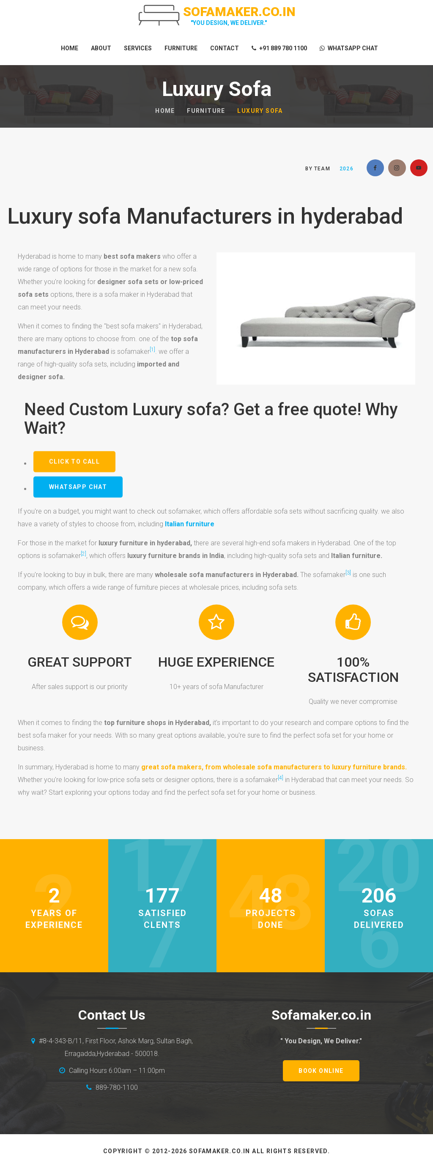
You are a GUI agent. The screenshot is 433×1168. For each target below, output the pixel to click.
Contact (224, 48)
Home (69, 48)
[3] (348, 573)
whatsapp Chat (349, 48)
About (101, 48)
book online (321, 1070)
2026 (347, 169)
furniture (206, 110)
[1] (152, 350)
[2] (83, 554)
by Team (317, 169)
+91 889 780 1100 (279, 48)
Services (138, 48)
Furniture (180, 48)
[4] (280, 778)
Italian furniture (189, 524)
